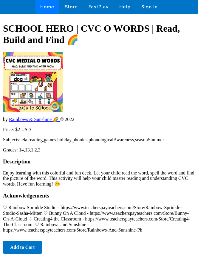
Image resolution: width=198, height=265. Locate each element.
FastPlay (99, 7)
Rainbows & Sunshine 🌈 (34, 119)
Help (125, 7)
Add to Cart (22, 247)
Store (71, 7)
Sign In (149, 7)
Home (47, 7)
